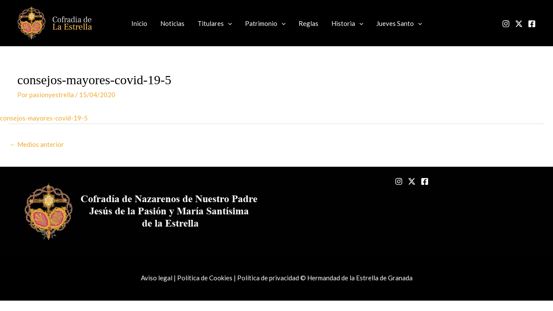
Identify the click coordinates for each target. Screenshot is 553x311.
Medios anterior (37, 144)
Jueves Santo (399, 23)
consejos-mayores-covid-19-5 (44, 118)
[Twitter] (519, 24)
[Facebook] (532, 24)
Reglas (308, 23)
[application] (228, 23)
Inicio (139, 23)
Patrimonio (265, 23)
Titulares (214, 23)
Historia (347, 23)
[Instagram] (506, 24)
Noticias (172, 23)
